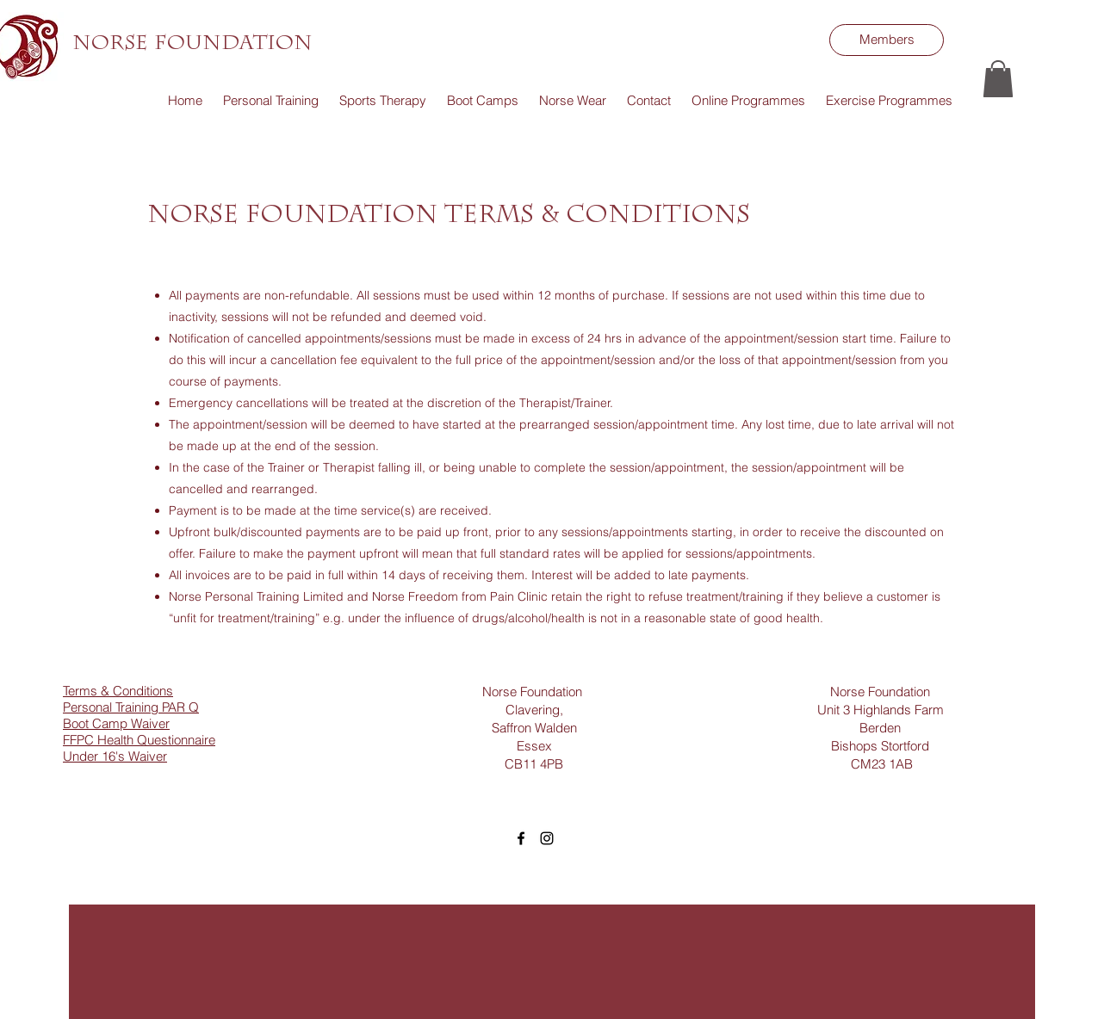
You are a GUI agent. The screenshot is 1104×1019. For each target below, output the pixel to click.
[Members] (886, 40)
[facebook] (521, 838)
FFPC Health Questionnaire (139, 740)
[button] (998, 78)
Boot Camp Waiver (116, 723)
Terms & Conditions (118, 690)
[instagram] (546, 838)
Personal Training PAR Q (131, 707)
